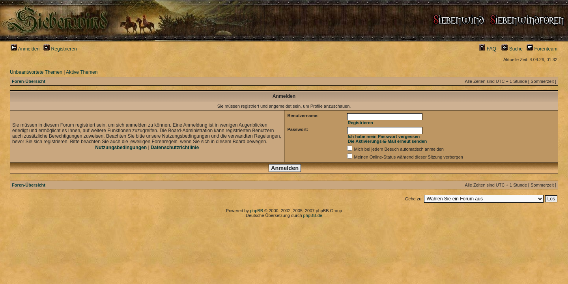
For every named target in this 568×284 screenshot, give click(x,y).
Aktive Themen (81, 72)
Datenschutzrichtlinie (175, 147)
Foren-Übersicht (28, 81)
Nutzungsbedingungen (121, 147)
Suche (512, 49)
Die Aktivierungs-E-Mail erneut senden (387, 141)
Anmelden (25, 49)
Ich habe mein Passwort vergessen (384, 136)
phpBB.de (312, 215)
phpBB (256, 210)
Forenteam (542, 49)
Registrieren (60, 49)
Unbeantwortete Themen (36, 72)
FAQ (487, 49)
